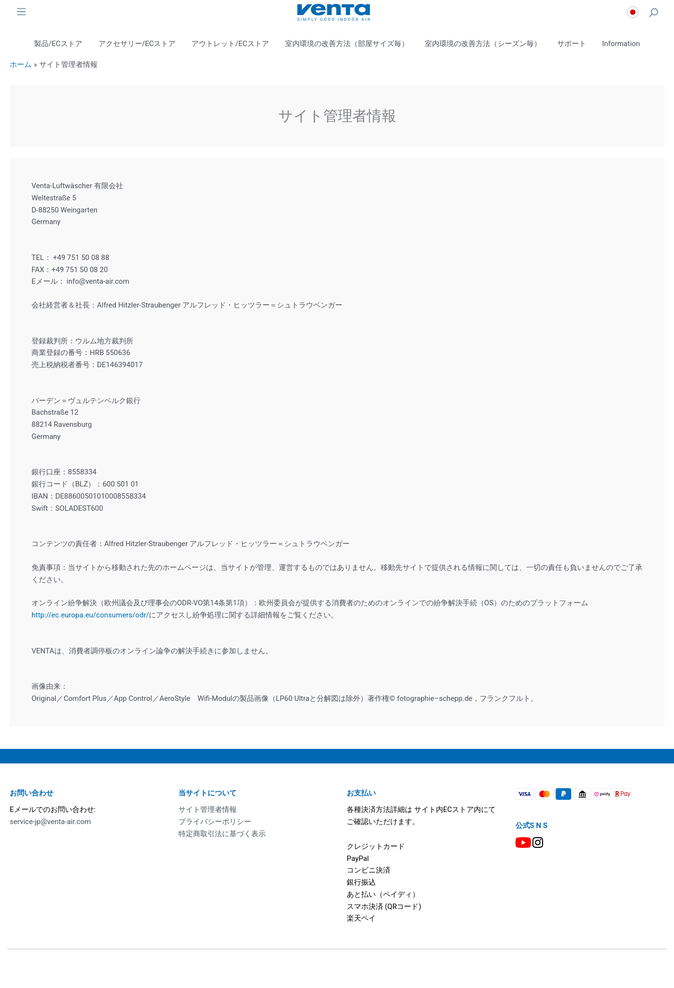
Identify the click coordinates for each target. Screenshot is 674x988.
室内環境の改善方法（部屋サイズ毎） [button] (347, 43)
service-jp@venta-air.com (50, 821)
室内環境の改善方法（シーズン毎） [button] (483, 43)
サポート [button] (571, 43)
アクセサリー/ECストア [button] (137, 43)
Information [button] (621, 43)
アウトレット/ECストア (230, 43)
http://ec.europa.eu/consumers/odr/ (90, 615)
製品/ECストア (58, 43)
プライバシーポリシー (214, 821)
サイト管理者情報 (207, 809)
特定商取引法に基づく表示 (222, 833)
